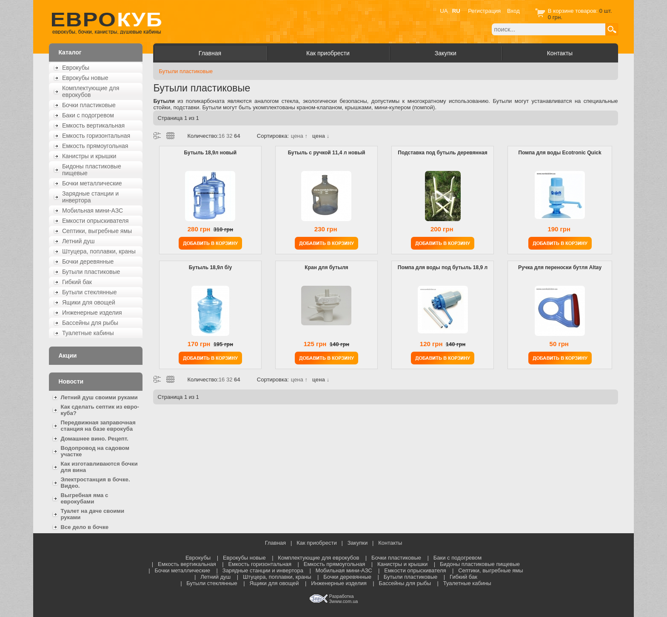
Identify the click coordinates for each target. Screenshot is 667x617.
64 (237, 136)
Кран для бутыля (326, 267)
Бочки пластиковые (89, 105)
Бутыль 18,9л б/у (210, 267)
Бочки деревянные (88, 261)
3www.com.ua (343, 601)
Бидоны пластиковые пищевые (91, 169)
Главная (210, 53)
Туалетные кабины (88, 333)
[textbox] (548, 29)
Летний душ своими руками (98, 397)
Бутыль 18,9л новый (210, 153)
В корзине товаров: (573, 11)
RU (456, 11)
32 (229, 136)
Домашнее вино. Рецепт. (94, 438)
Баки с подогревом (88, 115)
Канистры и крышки (89, 156)
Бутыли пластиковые (91, 271)
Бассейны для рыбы (90, 322)
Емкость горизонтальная (96, 135)
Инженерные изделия (92, 312)
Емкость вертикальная (93, 125)
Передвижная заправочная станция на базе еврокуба (97, 425)
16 (222, 136)
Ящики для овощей (88, 302)
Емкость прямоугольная (95, 145)
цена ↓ (320, 136)
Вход (513, 11)
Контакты (560, 53)
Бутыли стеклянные (89, 292)
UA (444, 11)
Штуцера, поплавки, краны (99, 251)
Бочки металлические (92, 183)
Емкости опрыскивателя (95, 220)
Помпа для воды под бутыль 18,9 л (442, 267)
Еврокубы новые (85, 77)
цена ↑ (299, 136)
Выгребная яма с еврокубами (84, 498)
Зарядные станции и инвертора (90, 197)
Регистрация (484, 11)
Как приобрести (328, 53)
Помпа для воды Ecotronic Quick (560, 153)
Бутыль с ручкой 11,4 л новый (326, 153)
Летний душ (78, 241)
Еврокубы (75, 67)
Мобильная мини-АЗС (92, 210)
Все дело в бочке (84, 527)
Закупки (445, 53)
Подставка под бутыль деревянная (442, 153)
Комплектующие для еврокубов (90, 91)
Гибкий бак (77, 282)
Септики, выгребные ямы (97, 230)
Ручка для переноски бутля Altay (559, 267)
